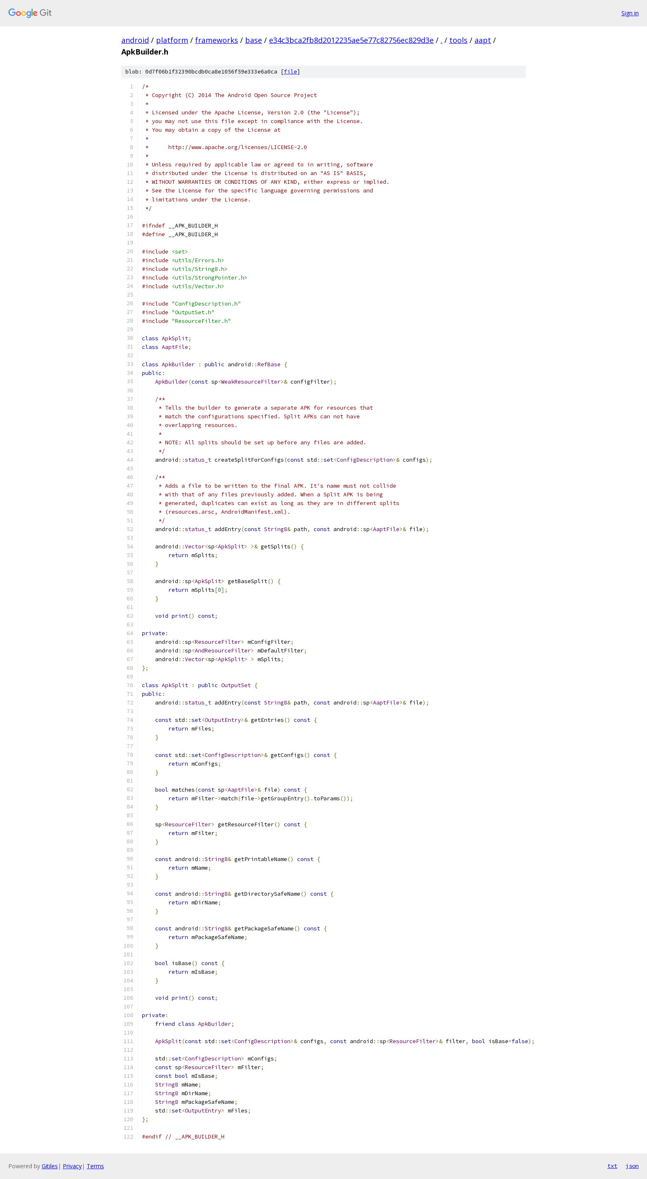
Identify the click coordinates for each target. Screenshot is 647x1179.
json (632, 1166)
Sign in (630, 13)
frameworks (216, 40)
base (253, 40)
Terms (95, 1166)
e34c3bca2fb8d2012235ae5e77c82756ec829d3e (351, 40)
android (135, 40)
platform (172, 40)
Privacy (72, 1166)
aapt (483, 40)
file (290, 71)
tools (458, 40)
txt (612, 1166)
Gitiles (50, 1166)
